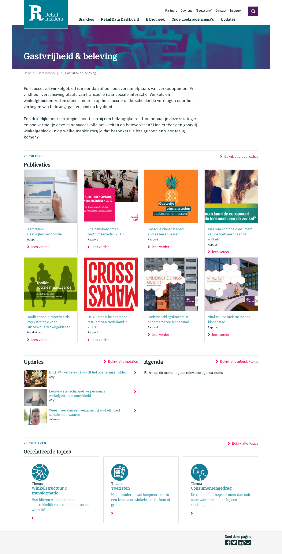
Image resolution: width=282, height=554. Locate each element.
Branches (86, 19)
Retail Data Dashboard (120, 19)
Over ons (186, 10)
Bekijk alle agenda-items (239, 361)
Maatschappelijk (48, 73)
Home (27, 73)
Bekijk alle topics (245, 443)
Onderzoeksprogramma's (192, 19)
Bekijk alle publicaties (241, 156)
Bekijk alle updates (123, 361)
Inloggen (236, 10)
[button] (253, 11)
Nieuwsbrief (204, 10)
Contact (220, 10)
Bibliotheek (155, 19)
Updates (228, 19)
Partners (171, 10)
